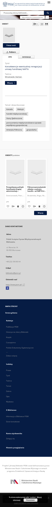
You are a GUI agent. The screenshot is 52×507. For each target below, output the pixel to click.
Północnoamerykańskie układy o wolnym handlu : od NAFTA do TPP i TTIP (36, 189)
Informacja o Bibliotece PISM (17, 416)
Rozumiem (30, 500)
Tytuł (8, 375)
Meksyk (20, 109)
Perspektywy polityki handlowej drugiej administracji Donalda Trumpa (15, 189)
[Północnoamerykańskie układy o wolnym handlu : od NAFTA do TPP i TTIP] (37, 172)
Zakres (9, 391)
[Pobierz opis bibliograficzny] (12, 206)
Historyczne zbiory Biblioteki (17, 332)
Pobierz (10, 52)
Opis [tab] (10, 57)
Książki (9, 337)
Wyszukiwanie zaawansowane (32, 17)
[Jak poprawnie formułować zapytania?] (47, 17)
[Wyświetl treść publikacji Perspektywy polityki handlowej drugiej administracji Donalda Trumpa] (17, 206)
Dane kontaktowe (13, 421)
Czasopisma (11, 342)
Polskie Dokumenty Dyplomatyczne (20, 348)
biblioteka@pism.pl (13, 273)
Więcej (40, 213)
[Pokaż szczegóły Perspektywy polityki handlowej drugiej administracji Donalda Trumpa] (22, 206)
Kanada (9, 109)
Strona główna (11, 313)
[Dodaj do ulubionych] (42, 24)
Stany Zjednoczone (14, 118)
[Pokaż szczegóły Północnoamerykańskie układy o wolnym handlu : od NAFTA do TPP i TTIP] (43, 206)
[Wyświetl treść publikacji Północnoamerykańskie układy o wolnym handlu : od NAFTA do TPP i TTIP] (39, 206)
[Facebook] (7, 288)
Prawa (8, 370)
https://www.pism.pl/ (15, 284)
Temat (8, 386)
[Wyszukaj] (48, 13)
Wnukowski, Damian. (13, 77)
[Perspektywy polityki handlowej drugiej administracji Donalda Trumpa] (15, 172)
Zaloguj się (10, 438)
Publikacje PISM (12, 327)
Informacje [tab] (26, 57)
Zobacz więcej (11, 356)
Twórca (9, 381)
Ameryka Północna (14, 130)
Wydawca (10, 402)
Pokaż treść (11, 45)
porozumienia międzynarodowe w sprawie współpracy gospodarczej (23, 124)
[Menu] (48, 2)
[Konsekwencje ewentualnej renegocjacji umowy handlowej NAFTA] (9, 35)
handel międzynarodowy (16, 114)
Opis (8, 396)
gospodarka (31, 130)
